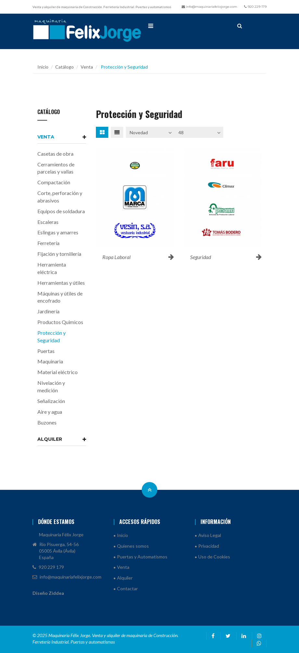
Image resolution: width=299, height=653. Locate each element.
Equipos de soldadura (61, 211)
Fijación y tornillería (59, 254)
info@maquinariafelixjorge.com (209, 7)
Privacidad (208, 546)
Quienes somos (133, 546)
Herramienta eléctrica (51, 268)
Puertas (46, 351)
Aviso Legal (209, 535)
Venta (87, 67)
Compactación (53, 182)
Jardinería (48, 311)
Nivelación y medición (51, 386)
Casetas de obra (55, 153)
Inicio (42, 67)
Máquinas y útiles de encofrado (60, 297)
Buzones (47, 422)
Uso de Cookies (214, 556)
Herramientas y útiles (61, 283)
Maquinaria (50, 361)
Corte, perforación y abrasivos (59, 196)
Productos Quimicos (60, 322)
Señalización (51, 401)
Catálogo (64, 67)
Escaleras (47, 222)
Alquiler (61, 439)
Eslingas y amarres (57, 232)
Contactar (127, 588)
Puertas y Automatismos (142, 556)
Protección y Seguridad (51, 336)
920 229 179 (255, 7)
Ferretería (48, 243)
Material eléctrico (57, 372)
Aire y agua (49, 412)
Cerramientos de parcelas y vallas (55, 168)
